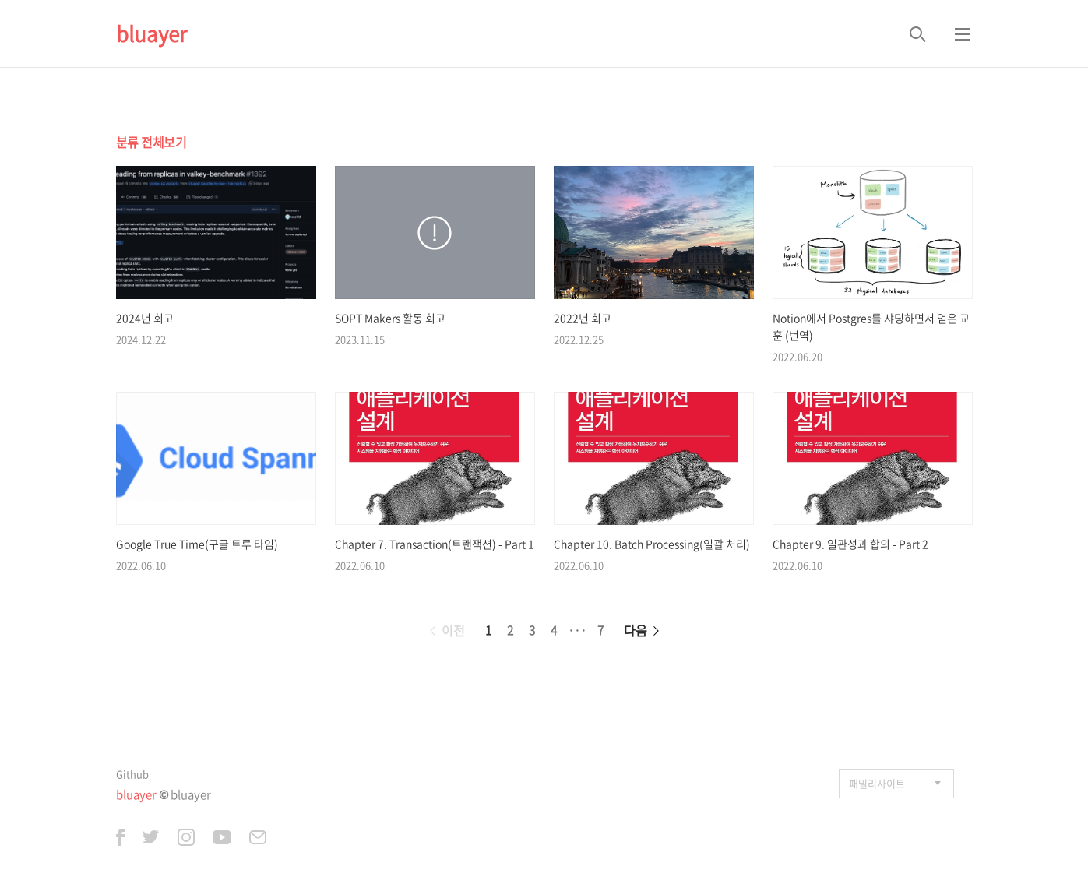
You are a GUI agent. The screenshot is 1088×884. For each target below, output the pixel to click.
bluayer (151, 33)
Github (132, 773)
